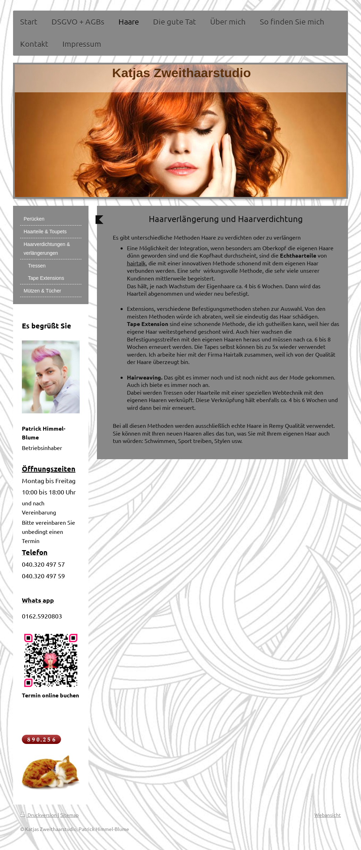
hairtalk (136, 262)
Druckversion (39, 815)
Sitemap (69, 815)
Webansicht (327, 815)
